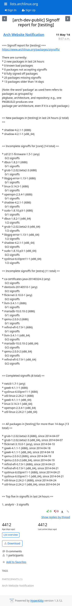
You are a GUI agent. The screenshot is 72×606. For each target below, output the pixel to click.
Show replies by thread (55, 517)
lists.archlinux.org (24, 4)
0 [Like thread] (49, 511)
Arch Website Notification (23, 34)
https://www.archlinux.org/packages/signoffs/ (31, 49)
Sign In (11, 10)
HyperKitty (37, 600)
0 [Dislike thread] (56, 511)
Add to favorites (14, 562)
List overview (11, 534)
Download (12, 543)
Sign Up (29, 10)
